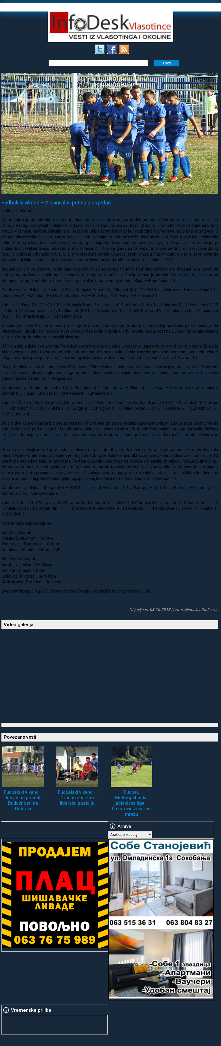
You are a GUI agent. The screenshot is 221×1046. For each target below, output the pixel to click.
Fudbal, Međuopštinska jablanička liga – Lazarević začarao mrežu (131, 803)
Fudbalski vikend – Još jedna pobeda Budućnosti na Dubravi (23, 800)
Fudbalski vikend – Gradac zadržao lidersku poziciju (77, 798)
